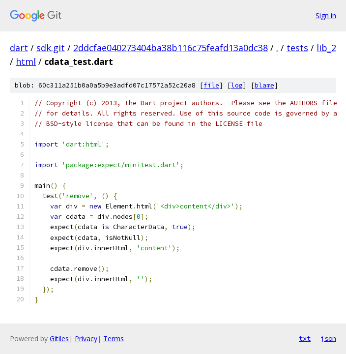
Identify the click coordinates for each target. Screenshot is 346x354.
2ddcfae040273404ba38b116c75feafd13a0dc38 (170, 48)
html (26, 61)
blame (264, 85)
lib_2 (326, 48)
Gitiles (59, 338)
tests (297, 48)
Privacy (86, 338)
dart (19, 48)
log (237, 85)
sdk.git (50, 48)
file (211, 85)
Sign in (326, 15)
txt (305, 338)
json (328, 338)
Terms (113, 338)
